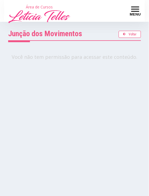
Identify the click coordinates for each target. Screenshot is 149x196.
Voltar (129, 34)
